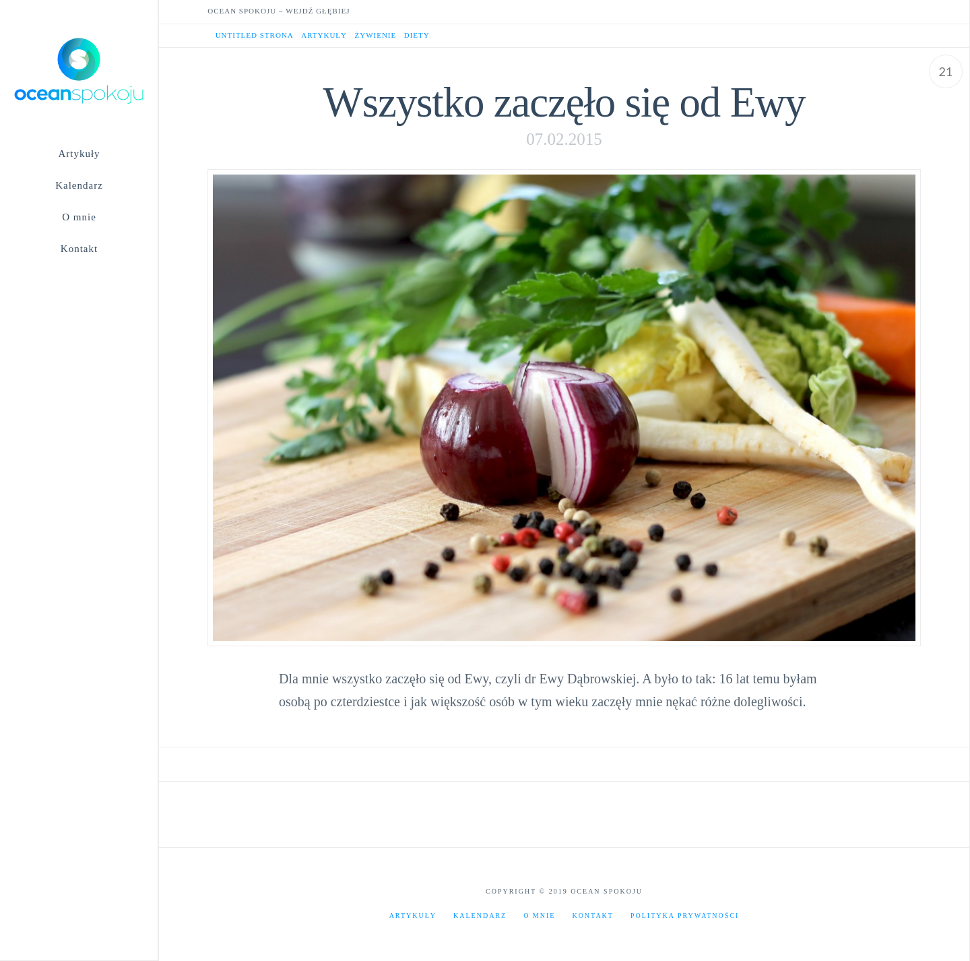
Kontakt (593, 915)
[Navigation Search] (79, 276)
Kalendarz (480, 915)
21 (946, 71)
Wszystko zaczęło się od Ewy (564, 102)
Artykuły (413, 915)
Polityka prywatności (684, 915)
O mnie (539, 915)
